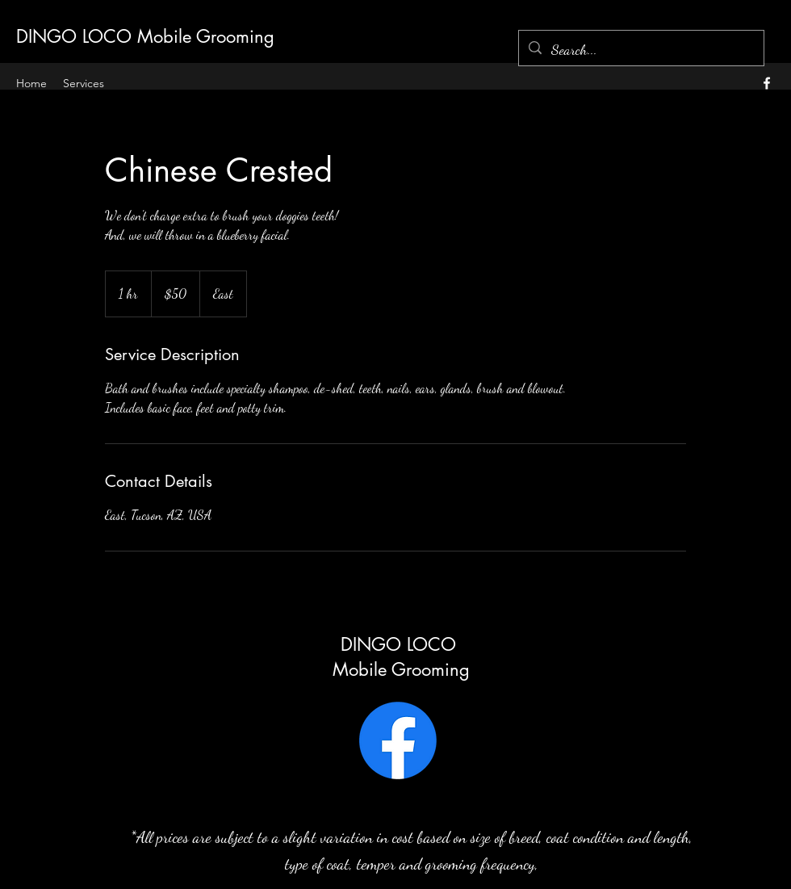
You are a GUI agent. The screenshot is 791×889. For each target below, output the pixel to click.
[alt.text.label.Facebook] (767, 83)
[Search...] (640, 50)
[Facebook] (398, 740)
